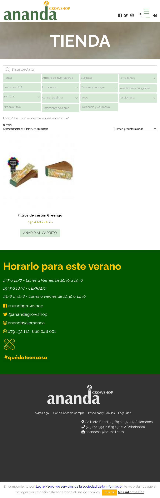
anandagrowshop (23, 305)
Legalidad (124, 413)
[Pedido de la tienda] (136, 129)
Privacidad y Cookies (101, 413)
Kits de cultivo (12, 106)
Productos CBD (13, 87)
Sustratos (86, 77)
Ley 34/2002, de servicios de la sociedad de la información (80, 486)
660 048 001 (44, 331)
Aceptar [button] (110, 492)
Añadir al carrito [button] (40, 233)
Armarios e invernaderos (57, 77)
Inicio (6, 118)
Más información (131, 492)
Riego (84, 97)
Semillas (9, 96)
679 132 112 (19, 331)
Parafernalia (127, 97)
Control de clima (52, 97)
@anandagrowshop (25, 314)
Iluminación (49, 87)
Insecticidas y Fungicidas (135, 88)
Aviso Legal (42, 413)
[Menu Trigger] (146, 11)
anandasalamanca (24, 322)
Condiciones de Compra (69, 413)
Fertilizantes (127, 77)
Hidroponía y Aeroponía (95, 106)
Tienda (8, 77)
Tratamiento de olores (55, 108)
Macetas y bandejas (93, 87)
